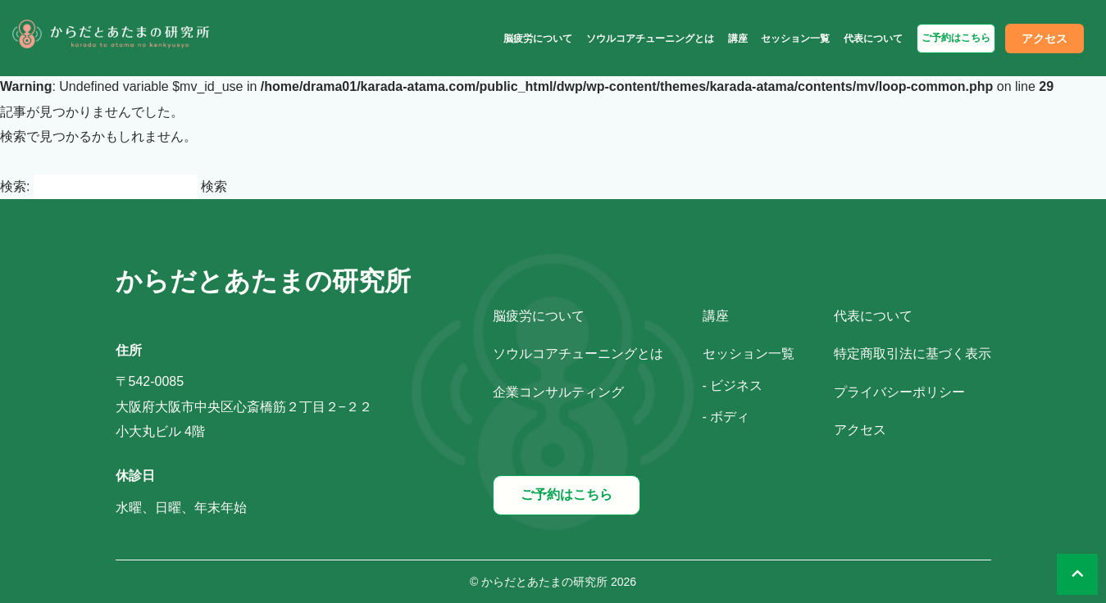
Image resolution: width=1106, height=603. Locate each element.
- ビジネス (733, 385)
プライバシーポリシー (899, 392)
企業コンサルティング (558, 392)
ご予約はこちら (956, 37)
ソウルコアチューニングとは (650, 38)
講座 (738, 38)
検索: (15, 186)
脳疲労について (537, 38)
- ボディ (726, 417)
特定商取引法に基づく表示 (912, 353)
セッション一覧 (795, 38)
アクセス (1044, 38)
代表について (873, 38)
